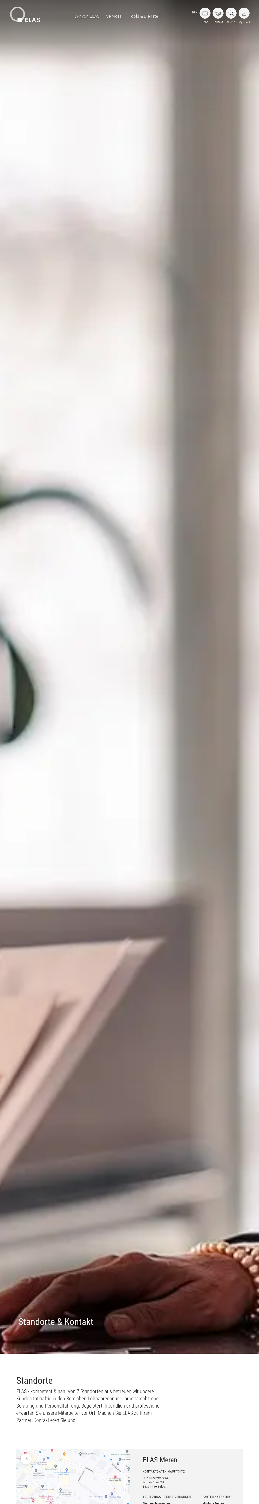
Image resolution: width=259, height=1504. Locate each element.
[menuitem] (85, 16)
